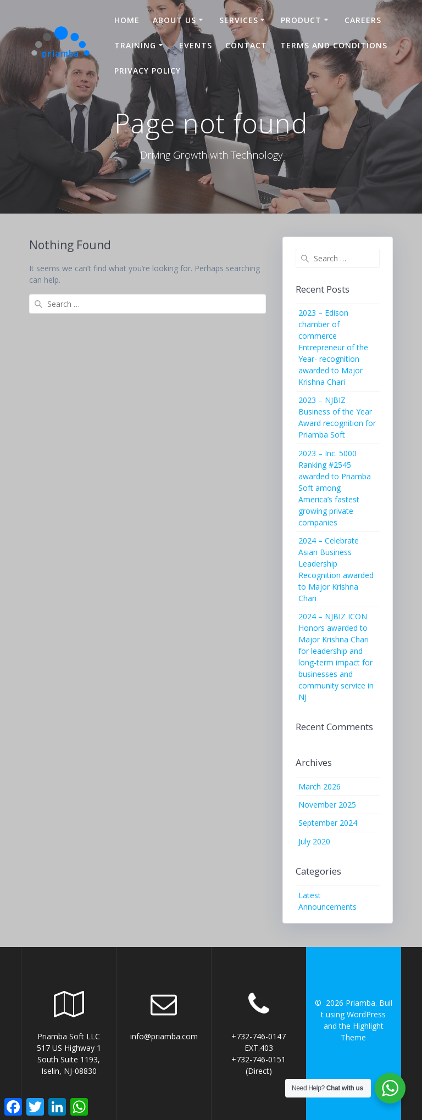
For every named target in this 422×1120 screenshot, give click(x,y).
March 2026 (319, 786)
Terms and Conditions (333, 45)
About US (174, 20)
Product (301, 20)
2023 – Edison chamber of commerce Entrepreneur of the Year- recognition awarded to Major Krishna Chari (333, 347)
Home (127, 20)
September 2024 (327, 822)
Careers (363, 20)
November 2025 (327, 804)
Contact (246, 45)
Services (238, 20)
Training (135, 45)
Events (195, 45)
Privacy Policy (147, 70)
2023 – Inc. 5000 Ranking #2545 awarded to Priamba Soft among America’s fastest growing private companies (334, 488)
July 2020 (314, 841)
